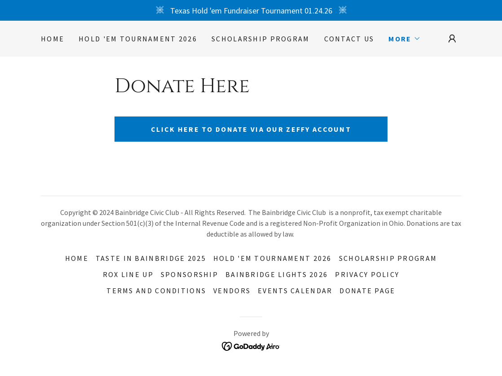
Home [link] (52, 38)
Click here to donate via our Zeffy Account (251, 129)
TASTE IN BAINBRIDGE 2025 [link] (151, 258)
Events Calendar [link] (295, 290)
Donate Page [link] (367, 290)
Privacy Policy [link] (367, 274)
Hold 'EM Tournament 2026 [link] (138, 38)
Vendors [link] (232, 290)
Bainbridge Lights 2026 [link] (276, 274)
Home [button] (76, 258)
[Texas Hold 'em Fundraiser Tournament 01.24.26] (251, 10)
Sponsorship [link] (189, 274)
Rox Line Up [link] (128, 274)
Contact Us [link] (349, 38)
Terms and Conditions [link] (156, 290)
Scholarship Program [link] (260, 38)
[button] (404, 38)
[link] (251, 345)
